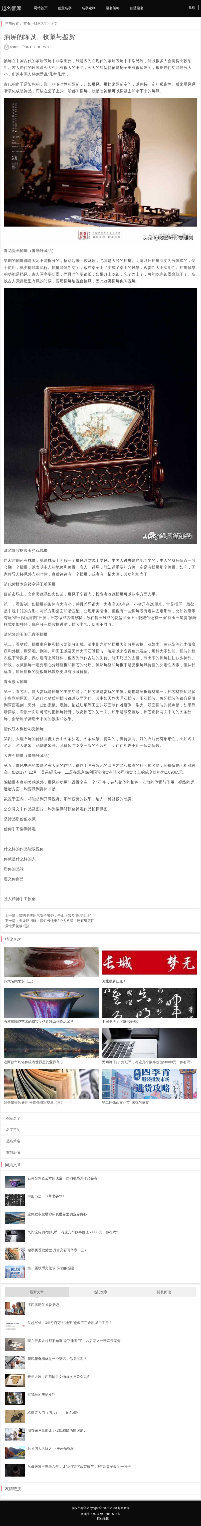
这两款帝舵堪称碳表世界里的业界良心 (33, 1062)
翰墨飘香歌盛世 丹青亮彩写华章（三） (34, 1102)
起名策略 (113, 8)
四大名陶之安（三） (19, 981)
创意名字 (65, 8)
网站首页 (41, 8)
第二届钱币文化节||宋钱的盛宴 (125, 1102)
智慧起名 (137, 8)
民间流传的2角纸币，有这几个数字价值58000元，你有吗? (147, 1062)
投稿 (192, 7)
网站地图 (103, 1518)
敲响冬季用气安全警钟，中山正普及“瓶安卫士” (55, 915)
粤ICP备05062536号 (106, 1514)
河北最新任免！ (114, 981)
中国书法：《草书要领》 (121, 1022)
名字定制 (89, 8)
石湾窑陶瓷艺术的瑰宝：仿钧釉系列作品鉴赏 (39, 1022)
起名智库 (11, 8)
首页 (26, 23)
